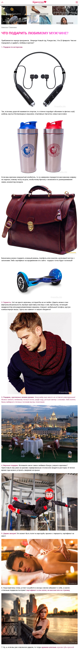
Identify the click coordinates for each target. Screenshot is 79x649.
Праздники (13, 28)
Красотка (4, 28)
